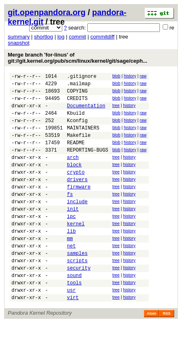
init (73, 232)
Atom (151, 352)
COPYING (77, 94)
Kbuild (75, 120)
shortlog (43, 37)
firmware (79, 206)
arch (73, 171)
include (77, 223)
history (130, 76)
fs (70, 214)
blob (116, 76)
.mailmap (79, 85)
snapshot (19, 43)
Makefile (79, 146)
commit (77, 37)
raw (143, 76)
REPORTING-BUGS (87, 163)
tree (116, 110)
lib (71, 257)
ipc (71, 240)
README (75, 154)
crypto (75, 189)
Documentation (86, 111)
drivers (77, 197)
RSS (167, 352)
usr (71, 326)
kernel (75, 249)
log (60, 37)
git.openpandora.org (47, 12)
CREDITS (77, 103)
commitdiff (102, 37)
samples (77, 283)
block (74, 180)
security (79, 300)
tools (74, 318)
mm (70, 266)
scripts (77, 292)
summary (19, 37)
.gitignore (81, 77)
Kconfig (77, 128)
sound (74, 309)
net (71, 275)
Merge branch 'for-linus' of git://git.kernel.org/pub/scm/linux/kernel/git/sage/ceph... (77, 58)
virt (73, 335)
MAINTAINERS (83, 137)
